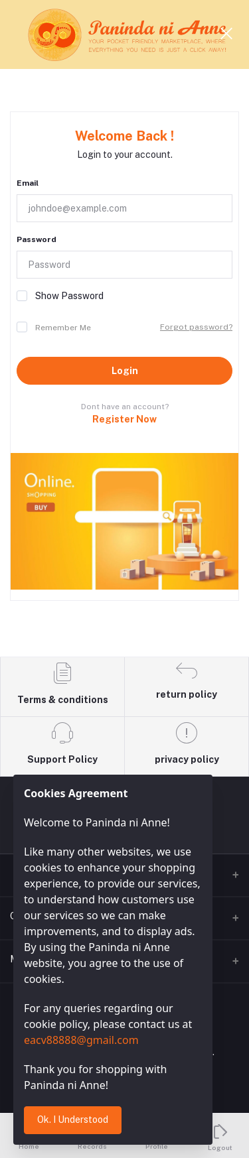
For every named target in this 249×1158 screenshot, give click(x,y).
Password (36, 239)
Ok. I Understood (72, 1119)
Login (125, 370)
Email (28, 183)
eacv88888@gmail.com (81, 1040)
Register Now (124, 419)
